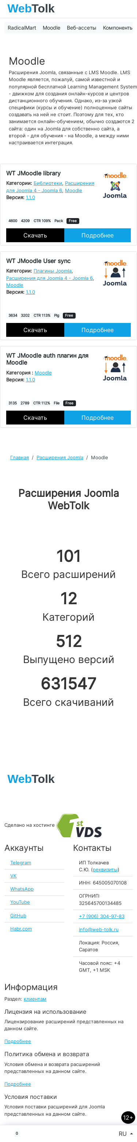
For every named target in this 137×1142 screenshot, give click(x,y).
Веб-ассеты (81, 27)
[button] (13, 1134)
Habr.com (21, 929)
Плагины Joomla (53, 271)
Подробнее (97, 235)
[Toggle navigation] (128, 9)
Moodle (51, 27)
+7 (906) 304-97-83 (102, 916)
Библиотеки (48, 183)
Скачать (35, 235)
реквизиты (105, 869)
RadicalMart (22, 27)
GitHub (18, 915)
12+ (128, 1117)
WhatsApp (22, 889)
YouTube (20, 902)
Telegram (20, 862)
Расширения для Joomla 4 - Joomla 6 (49, 278)
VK (13, 876)
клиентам (35, 999)
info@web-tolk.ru (99, 929)
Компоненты (118, 27)
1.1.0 (30, 197)
